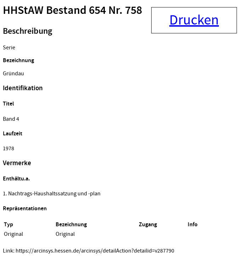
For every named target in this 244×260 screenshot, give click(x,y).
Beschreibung (27, 31)
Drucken (194, 20)
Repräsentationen (25, 208)
